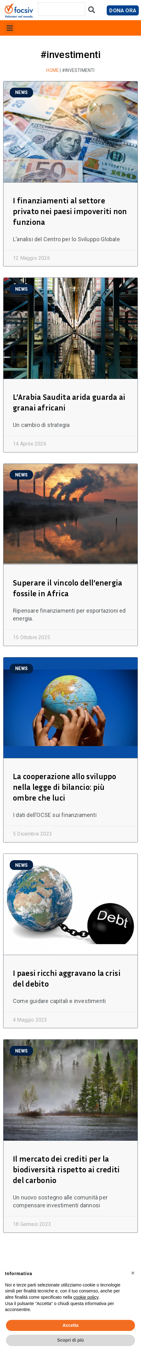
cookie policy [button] (85, 1297)
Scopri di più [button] (70, 1340)
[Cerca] (91, 11)
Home (52, 70)
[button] (9, 28)
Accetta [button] (71, 1325)
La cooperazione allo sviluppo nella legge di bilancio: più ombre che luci (64, 787)
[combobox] (61, 9)
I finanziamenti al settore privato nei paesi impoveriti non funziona (70, 211)
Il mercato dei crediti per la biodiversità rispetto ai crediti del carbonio (66, 1169)
